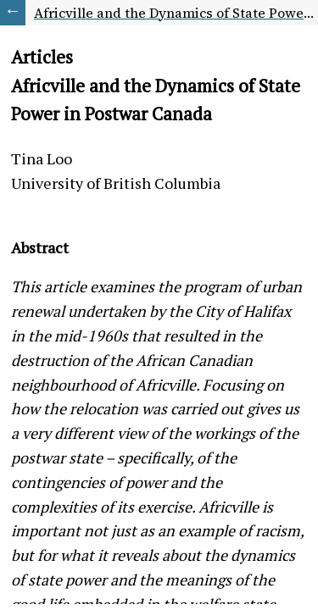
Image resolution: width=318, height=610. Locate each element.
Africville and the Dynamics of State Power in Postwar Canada (176, 12)
